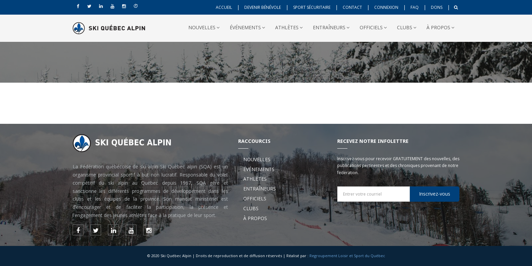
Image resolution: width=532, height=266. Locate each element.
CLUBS (406, 27)
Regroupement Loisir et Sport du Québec (347, 255)
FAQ (415, 7)
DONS (436, 7)
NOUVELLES (204, 27)
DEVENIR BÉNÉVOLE (262, 7)
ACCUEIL (224, 7)
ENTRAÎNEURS (331, 27)
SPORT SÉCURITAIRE (311, 7)
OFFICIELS (373, 27)
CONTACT (352, 7)
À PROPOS (440, 27)
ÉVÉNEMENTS (247, 27)
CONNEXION (386, 7)
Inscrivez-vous (434, 193)
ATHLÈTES (289, 27)
